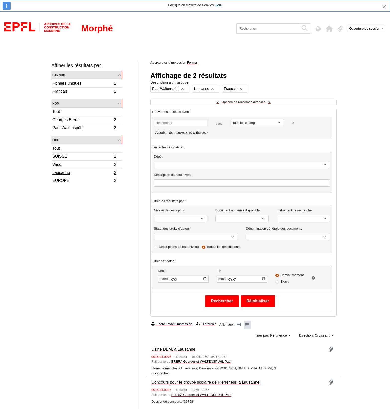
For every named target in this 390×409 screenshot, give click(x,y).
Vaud (84, 165)
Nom (55, 103)
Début (162, 271)
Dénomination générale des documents (274, 228)
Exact (284, 281)
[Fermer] (384, 6)
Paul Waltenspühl (84, 128)
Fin (219, 271)
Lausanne (84, 173)
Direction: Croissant (314, 335)
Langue (58, 75)
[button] (329, 29)
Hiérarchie (206, 324)
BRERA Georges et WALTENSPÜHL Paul (201, 361)
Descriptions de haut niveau (179, 247)
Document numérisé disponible (237, 210)
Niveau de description (169, 210)
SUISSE (84, 157)
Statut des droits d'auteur (172, 228)
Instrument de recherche (294, 210)
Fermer (192, 62)
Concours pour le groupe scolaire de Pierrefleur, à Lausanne (205, 382)
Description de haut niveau (173, 175)
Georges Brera (84, 120)
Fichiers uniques (84, 84)
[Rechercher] (267, 28)
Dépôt (158, 156)
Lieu (55, 140)
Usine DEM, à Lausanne (173, 349)
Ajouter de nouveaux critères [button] (180, 132)
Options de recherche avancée (243, 102)
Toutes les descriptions (223, 247)
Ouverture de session (365, 28)
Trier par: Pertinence (271, 335)
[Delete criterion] (293, 123)
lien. (218, 5)
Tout (56, 111)
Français (84, 91)
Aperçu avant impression (171, 324)
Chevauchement (292, 275)
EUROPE (84, 181)
